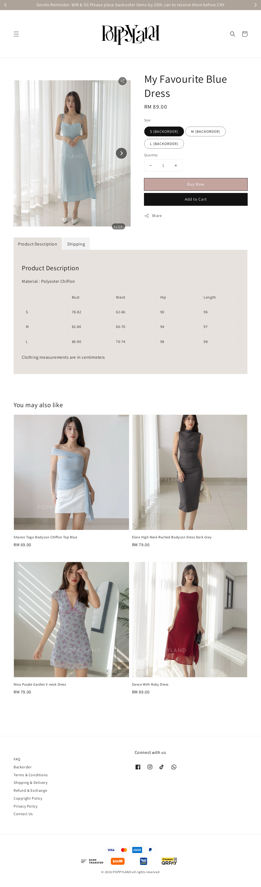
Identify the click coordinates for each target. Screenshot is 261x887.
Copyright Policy (28, 798)
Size (147, 120)
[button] (16, 34)
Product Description (37, 244)
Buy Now (195, 184)
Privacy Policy (25, 806)
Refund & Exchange (30, 790)
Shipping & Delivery (30, 782)
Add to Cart (196, 199)
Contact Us (23, 813)
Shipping (76, 244)
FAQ (17, 759)
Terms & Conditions (31, 774)
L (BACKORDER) (164, 143)
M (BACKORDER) (205, 131)
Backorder (23, 767)
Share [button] (153, 215)
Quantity (151, 155)
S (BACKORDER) (164, 131)
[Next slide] (121, 153)
